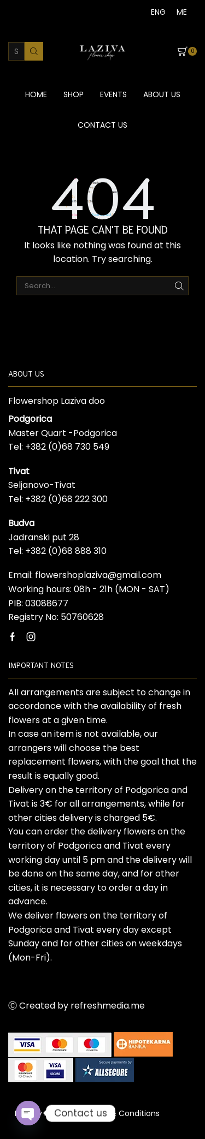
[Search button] (34, 51)
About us (161, 94)
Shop (73, 94)
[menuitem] (158, 12)
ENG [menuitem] (158, 12)
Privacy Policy (40, 1113)
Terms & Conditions (122, 1113)
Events (113, 94)
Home (36, 94)
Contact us (102, 125)
